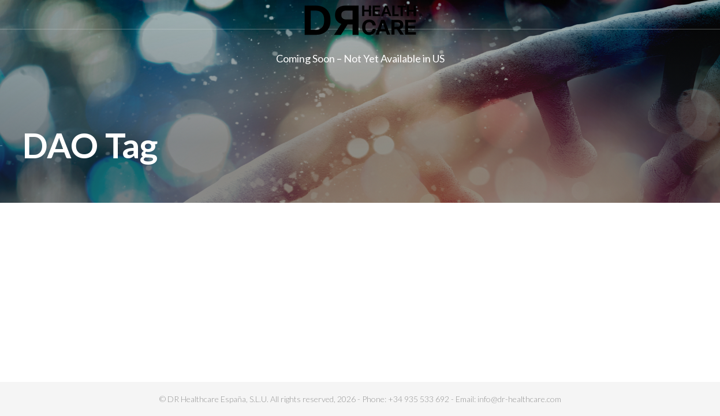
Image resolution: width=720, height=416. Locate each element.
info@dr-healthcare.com (519, 399)
